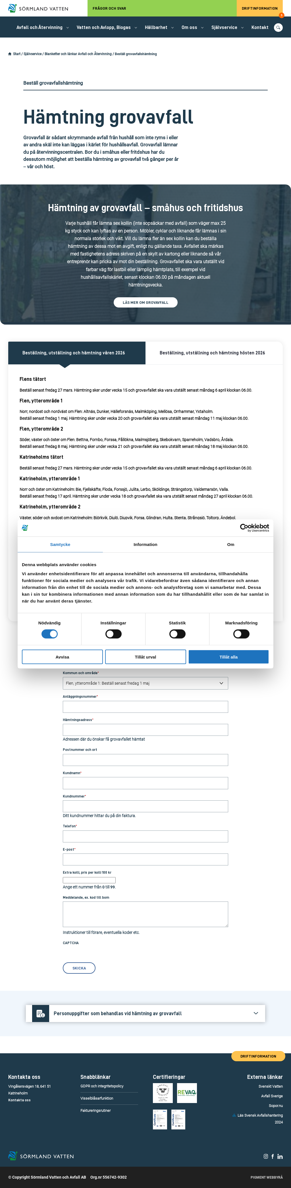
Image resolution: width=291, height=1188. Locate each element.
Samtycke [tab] (60, 544)
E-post (69, 849)
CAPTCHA (71, 943)
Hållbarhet (156, 27)
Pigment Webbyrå (267, 1177)
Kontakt (260, 27)
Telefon (70, 826)
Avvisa (62, 656)
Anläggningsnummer (80, 696)
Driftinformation (262, 11)
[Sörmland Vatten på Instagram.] (266, 1157)
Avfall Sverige (272, 1096)
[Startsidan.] (9, 54)
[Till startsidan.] (41, 8)
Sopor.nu (276, 1106)
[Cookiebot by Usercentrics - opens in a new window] (244, 528)
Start (16, 54)
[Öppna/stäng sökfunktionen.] (278, 27)
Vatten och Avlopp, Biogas (104, 27)
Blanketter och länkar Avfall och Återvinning (78, 54)
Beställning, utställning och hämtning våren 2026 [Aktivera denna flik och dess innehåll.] (73, 353)
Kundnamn (72, 773)
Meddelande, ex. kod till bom (86, 897)
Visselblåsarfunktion (96, 1098)
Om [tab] (230, 544)
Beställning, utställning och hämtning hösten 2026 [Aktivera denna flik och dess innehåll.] (212, 353)
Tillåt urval (145, 656)
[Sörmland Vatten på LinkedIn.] (280, 1157)
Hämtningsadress (78, 720)
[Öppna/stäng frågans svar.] (145, 1013)
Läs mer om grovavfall (146, 302)
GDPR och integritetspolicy (101, 1086)
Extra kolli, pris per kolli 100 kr (87, 872)
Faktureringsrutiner (95, 1110)
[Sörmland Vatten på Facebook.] (272, 1157)
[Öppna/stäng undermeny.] (67, 27)
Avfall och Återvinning (39, 27)
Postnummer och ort (80, 749)
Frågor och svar (109, 8)
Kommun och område (81, 673)
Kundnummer (74, 796)
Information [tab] (145, 544)
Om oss (189, 27)
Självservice (224, 27)
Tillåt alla (229, 656)
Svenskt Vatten (271, 1086)
